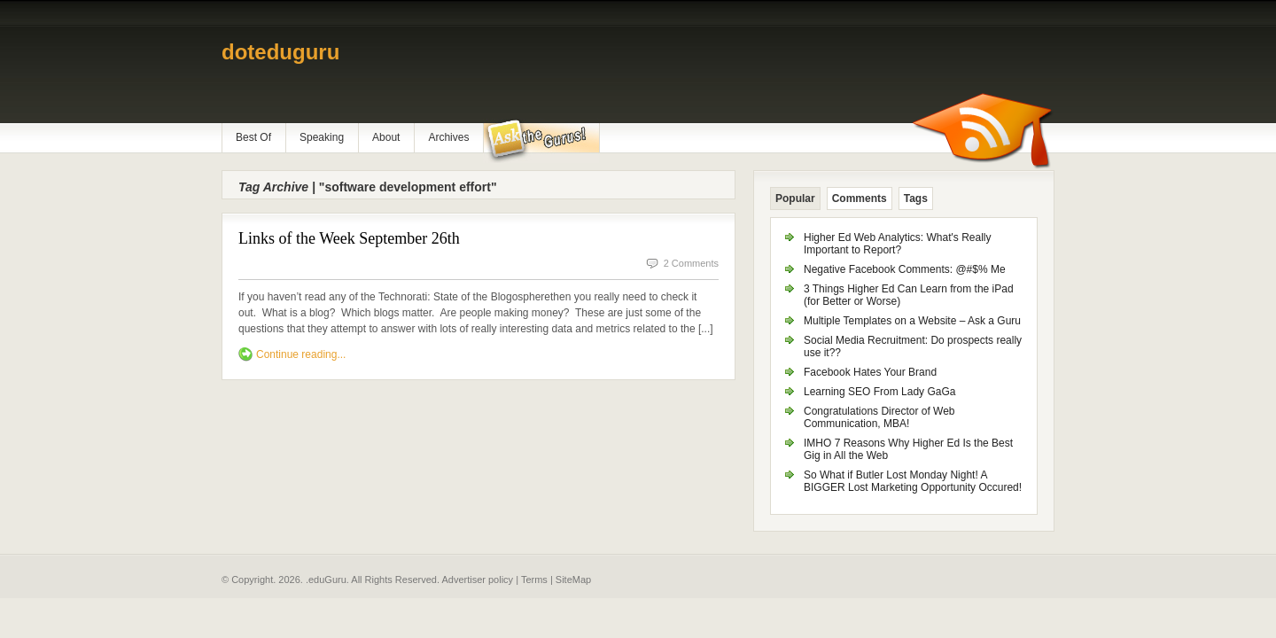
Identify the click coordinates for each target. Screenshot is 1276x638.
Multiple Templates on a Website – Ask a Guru (912, 321)
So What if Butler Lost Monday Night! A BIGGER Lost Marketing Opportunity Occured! (913, 481)
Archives (448, 137)
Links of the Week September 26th (349, 238)
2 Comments (691, 263)
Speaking (322, 137)
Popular (795, 198)
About (386, 137)
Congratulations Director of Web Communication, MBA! (879, 417)
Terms (534, 579)
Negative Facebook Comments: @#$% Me (905, 269)
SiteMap (573, 579)
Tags (916, 198)
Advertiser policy (477, 579)
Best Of (253, 137)
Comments (859, 198)
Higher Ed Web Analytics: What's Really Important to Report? (898, 243)
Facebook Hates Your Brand (870, 372)
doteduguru (280, 52)
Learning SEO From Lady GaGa (879, 391)
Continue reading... (301, 354)
